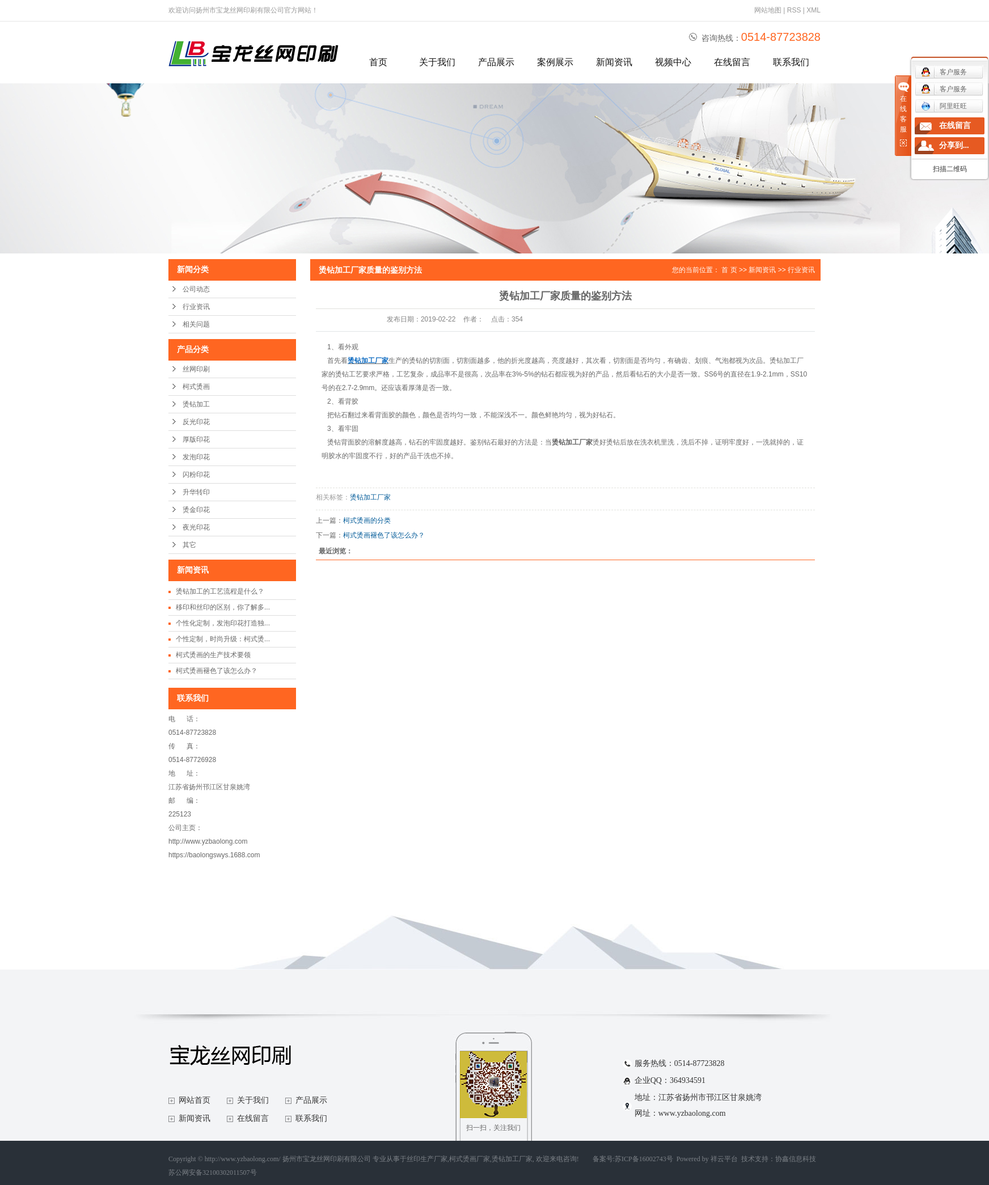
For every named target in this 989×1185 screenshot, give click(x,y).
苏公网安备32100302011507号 (212, 1172)
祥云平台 (724, 1159)
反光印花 (196, 422)
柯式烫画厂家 (469, 1159)
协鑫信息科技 (795, 1159)
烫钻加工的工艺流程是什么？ (220, 591)
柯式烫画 (196, 387)
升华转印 (196, 492)
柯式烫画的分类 (367, 520)
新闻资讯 (614, 62)
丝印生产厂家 (427, 1159)
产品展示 (496, 62)
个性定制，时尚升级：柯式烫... (223, 639)
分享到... (954, 145)
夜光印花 (196, 527)
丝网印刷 (196, 369)
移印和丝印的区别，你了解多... (223, 607)
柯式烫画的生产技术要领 (213, 655)
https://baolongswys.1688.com (214, 855)
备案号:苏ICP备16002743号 (633, 1159)
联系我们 (791, 62)
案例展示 (555, 62)
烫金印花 (196, 510)
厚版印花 (196, 439)
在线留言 (732, 62)
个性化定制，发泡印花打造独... (223, 623)
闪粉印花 (196, 475)
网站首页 (194, 1100)
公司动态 (196, 289)
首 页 (729, 270)
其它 (189, 545)
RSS (794, 10)
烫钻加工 (196, 404)
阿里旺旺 (944, 106)
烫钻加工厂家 (370, 497)
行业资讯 (196, 307)
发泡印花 (196, 457)
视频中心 (673, 62)
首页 (378, 62)
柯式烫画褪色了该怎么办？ (216, 671)
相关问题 (196, 324)
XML (813, 10)
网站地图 (767, 10)
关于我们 (437, 62)
